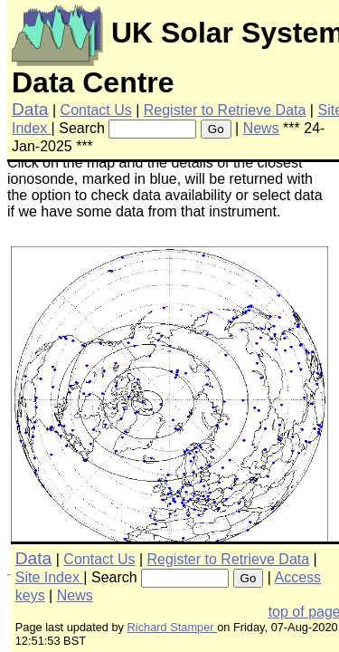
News (261, 128)
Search (82, 128)
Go (216, 129)
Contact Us (96, 110)
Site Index (49, 577)
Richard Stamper (172, 627)
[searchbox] (152, 129)
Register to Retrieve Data (225, 110)
